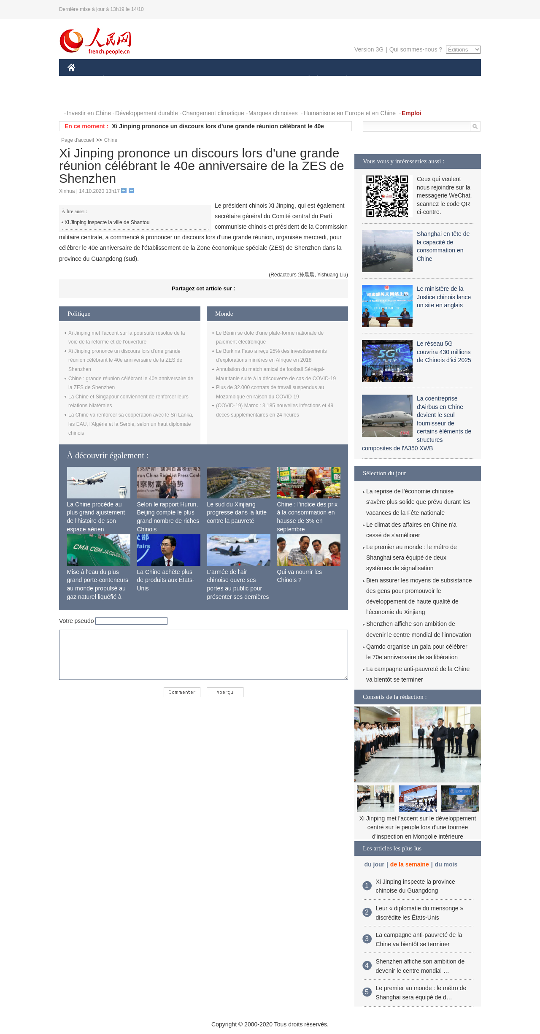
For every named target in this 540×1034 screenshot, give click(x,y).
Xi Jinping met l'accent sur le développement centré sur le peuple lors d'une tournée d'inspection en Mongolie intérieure (417, 827)
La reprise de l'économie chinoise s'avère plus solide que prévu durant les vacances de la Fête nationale (418, 502)
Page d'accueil (77, 140)
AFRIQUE (192, 79)
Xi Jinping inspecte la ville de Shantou (107, 222)
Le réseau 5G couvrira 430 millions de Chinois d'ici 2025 (444, 351)
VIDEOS (118, 96)
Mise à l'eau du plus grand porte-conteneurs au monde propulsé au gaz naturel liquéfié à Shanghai (98, 588)
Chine (110, 140)
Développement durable (146, 113)
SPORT (376, 79)
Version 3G (368, 49)
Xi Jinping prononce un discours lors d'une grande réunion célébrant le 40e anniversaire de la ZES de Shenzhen (125, 360)
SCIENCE (230, 79)
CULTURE (267, 79)
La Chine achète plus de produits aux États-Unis (165, 580)
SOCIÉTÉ (305, 79)
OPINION (452, 79)
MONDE (157, 79)
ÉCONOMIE (118, 79)
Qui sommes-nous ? (415, 49)
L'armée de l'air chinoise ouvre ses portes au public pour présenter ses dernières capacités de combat (238, 588)
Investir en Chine (89, 113)
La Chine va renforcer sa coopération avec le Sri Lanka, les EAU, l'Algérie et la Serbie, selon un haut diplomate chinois (130, 424)
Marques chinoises (273, 113)
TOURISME (412, 79)
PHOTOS (85, 96)
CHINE (82, 79)
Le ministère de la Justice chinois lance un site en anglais (444, 297)
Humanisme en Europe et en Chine (349, 113)
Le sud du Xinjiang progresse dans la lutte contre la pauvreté (237, 512)
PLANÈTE (342, 79)
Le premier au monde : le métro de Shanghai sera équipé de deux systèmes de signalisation (411, 557)
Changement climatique (213, 113)
